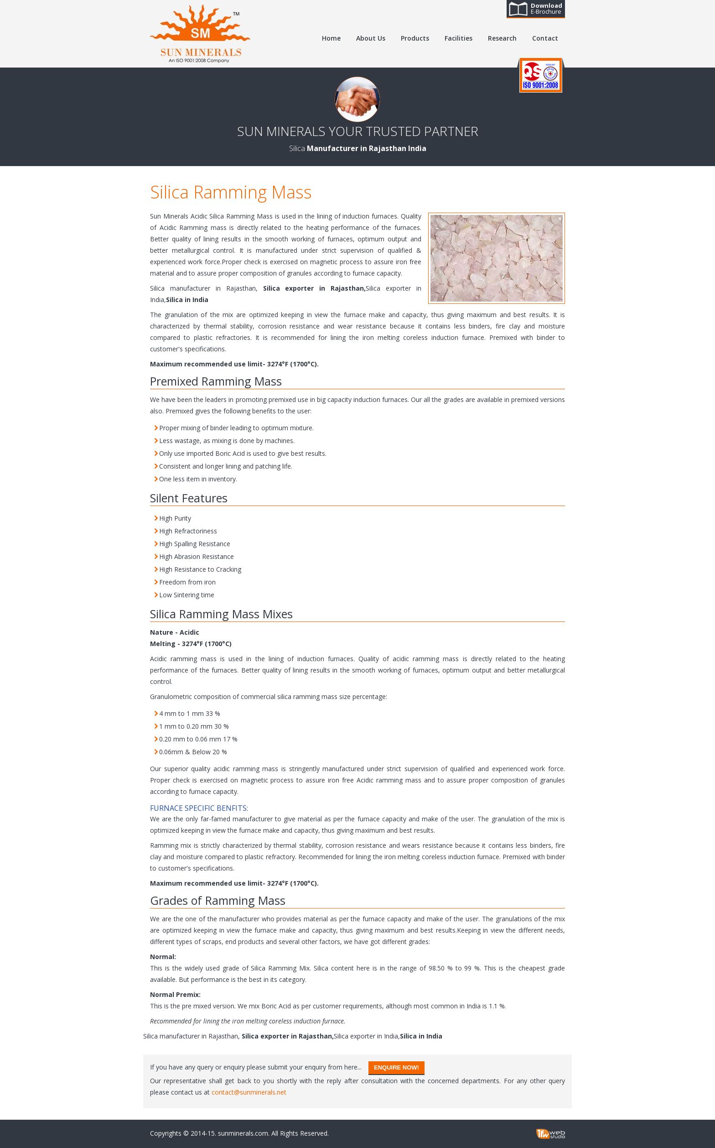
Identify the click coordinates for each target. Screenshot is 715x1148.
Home (331, 38)
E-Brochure (546, 8)
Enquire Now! (396, 1067)
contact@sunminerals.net (249, 1092)
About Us (370, 38)
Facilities (458, 38)
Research (502, 38)
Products (415, 38)
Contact (545, 38)
